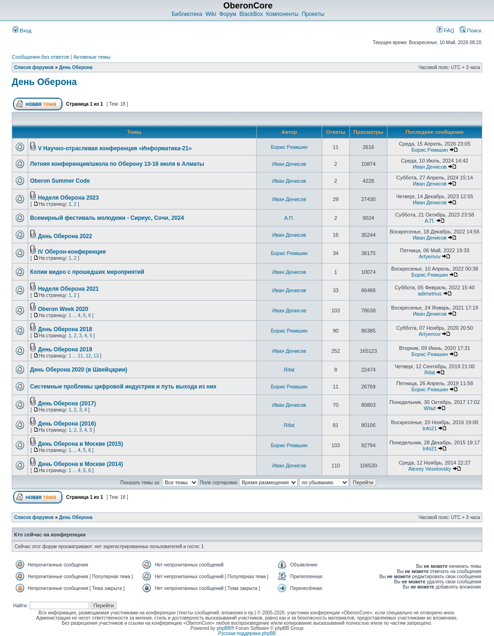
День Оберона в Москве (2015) (80, 444)
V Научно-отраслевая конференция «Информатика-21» (115, 148)
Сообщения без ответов (40, 57)
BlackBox (251, 14)
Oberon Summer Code (60, 181)
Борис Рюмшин (289, 147)
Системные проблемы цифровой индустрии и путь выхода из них (123, 386)
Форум (227, 14)
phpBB (223, 628)
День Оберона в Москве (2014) (80, 464)
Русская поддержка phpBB (247, 633)
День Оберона (76, 67)
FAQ (445, 30)
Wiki (210, 14)
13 (96, 355)
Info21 (430, 428)
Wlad (430, 408)
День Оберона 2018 (65, 329)
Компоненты (282, 14)
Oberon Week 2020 (63, 309)
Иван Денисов (289, 164)
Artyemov (429, 256)
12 (88, 355)
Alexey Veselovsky (430, 469)
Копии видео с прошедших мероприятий (87, 272)
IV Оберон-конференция (72, 251)
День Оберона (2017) (67, 403)
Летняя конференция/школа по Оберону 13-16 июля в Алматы (117, 164)
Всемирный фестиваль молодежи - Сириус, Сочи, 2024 (107, 218)
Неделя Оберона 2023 (68, 197)
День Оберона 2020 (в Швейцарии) (78, 369)
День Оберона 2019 (65, 349)
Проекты (312, 14)
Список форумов (34, 67)
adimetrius (430, 293)
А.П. (289, 218)
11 (80, 355)
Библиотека (186, 14)
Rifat (289, 369)
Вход (22, 30)
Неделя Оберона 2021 (68, 289)
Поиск (470, 30)
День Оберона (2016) (67, 423)
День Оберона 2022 (65, 236)
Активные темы (91, 57)
